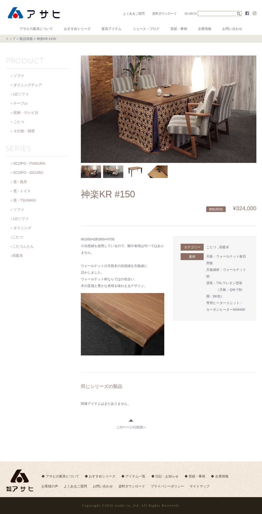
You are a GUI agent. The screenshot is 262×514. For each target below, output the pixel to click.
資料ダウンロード (164, 13)
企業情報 (204, 29)
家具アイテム (112, 29)
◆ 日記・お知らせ (166, 476)
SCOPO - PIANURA (29, 163)
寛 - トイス (22, 191)
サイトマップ (201, 487)
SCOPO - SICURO (28, 173)
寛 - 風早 (20, 182)
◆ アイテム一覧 (134, 476)
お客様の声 (49, 487)
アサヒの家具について (36, 29)
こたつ (211, 247)
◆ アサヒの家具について (60, 476)
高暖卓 (224, 247)
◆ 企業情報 (221, 476)
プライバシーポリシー (168, 487)
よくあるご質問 (134, 13)
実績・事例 (178, 29)
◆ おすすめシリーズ (100, 476)
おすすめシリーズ (77, 29)
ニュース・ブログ (146, 29)
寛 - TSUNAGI (24, 200)
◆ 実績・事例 (196, 476)
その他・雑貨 (24, 131)
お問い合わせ (232, 29)
